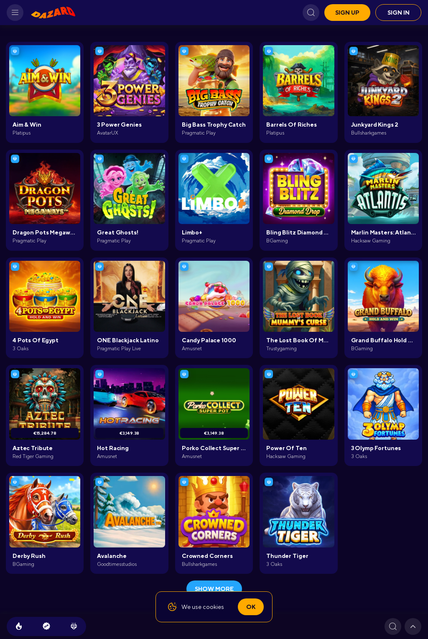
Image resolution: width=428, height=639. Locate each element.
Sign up (347, 12)
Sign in (398, 12)
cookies (213, 606)
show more (214, 589)
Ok (250, 606)
